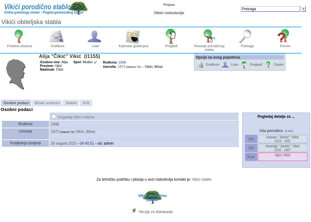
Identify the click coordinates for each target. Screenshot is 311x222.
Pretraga (247, 44)
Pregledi (171, 44)
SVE (86, 103)
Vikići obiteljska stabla (31, 21)
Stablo (71, 103)
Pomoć (285, 44)
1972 (55, 132)
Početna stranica (19, 44)
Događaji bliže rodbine (76, 117)
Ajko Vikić (283, 157)
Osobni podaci (16, 103)
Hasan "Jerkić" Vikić (282, 139)
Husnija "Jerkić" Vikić (282, 148)
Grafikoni (57, 44)
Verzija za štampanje (156, 212)
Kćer (251, 157)
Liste (95, 44)
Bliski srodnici (47, 103)
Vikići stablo (201, 179)
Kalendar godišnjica (133, 44)
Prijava (169, 4)
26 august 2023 (64, 143)
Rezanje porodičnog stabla (209, 46)
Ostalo (274, 65)
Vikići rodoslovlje (169, 13)
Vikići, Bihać (85, 132)
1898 (55, 124)
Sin (251, 139)
